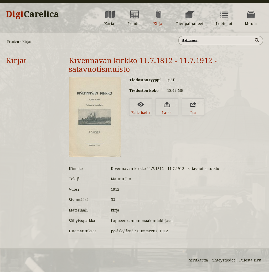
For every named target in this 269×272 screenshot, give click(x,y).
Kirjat (16, 60)
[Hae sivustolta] (215, 40)
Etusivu (13, 42)
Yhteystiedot (223, 260)
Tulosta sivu (250, 260)
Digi (32, 14)
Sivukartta (198, 260)
